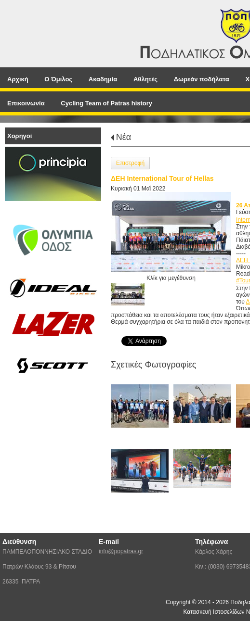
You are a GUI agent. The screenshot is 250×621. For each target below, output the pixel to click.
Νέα (123, 137)
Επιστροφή (130, 163)
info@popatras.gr (121, 551)
